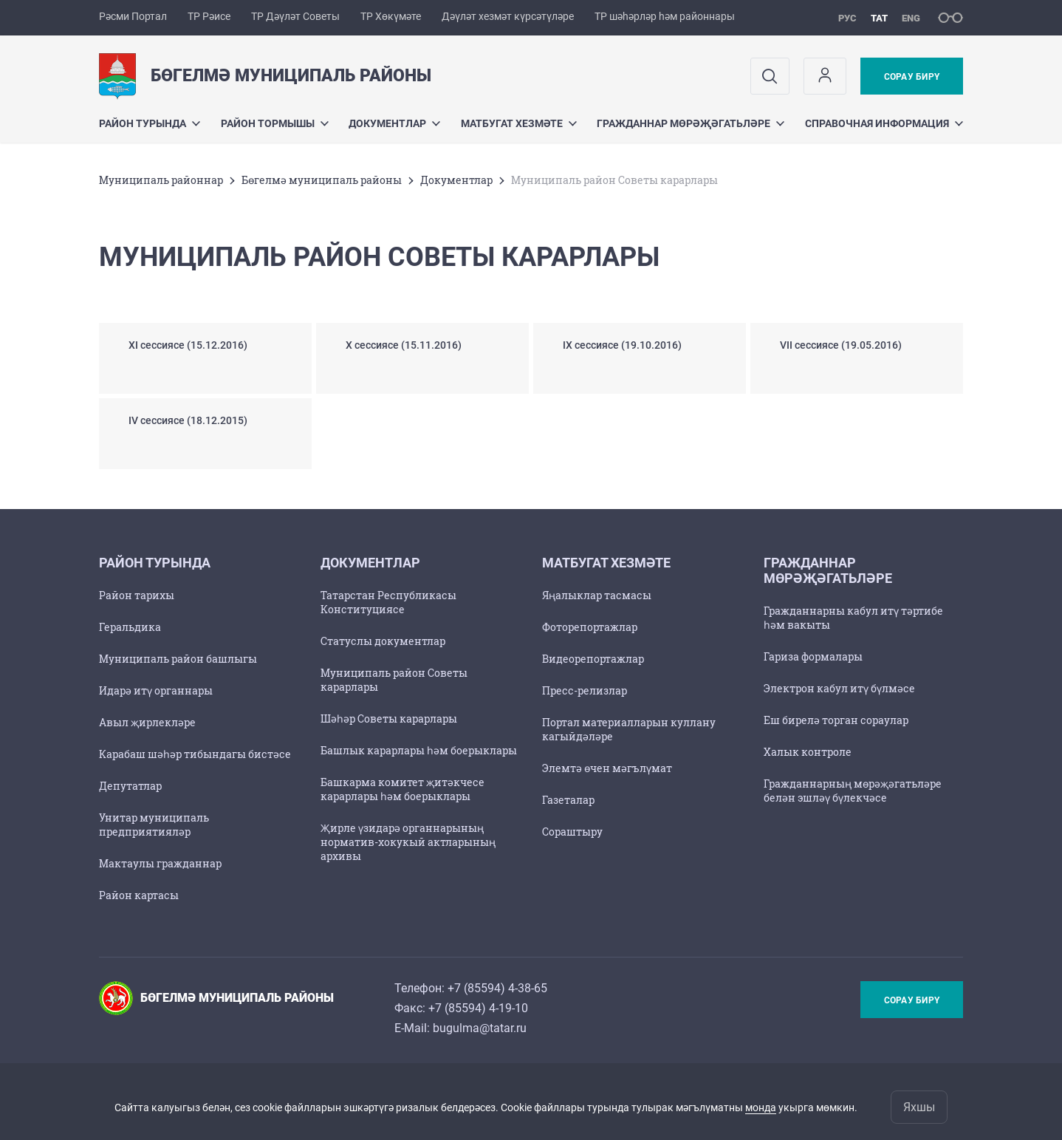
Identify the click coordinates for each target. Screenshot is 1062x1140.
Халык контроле (808, 752)
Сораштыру (572, 832)
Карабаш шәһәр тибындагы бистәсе (195, 754)
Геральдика (130, 627)
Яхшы (919, 1107)
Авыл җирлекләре (147, 722)
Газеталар (568, 800)
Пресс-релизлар (584, 690)
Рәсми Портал (133, 16)
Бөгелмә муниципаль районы (321, 180)
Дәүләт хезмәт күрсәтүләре (508, 16)
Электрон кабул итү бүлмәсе (839, 688)
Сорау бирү (911, 77)
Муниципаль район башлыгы (178, 659)
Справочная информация (884, 123)
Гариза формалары (813, 656)
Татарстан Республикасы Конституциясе (388, 602)
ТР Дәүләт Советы (295, 16)
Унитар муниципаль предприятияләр (154, 824)
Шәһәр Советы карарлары (389, 718)
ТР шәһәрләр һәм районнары (665, 16)
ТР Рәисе (209, 16)
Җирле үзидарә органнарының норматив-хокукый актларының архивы (408, 842)
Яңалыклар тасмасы (596, 595)
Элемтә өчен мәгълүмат (607, 768)
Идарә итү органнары (156, 690)
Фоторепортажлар (589, 627)
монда (760, 1107)
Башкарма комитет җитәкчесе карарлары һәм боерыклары (402, 789)
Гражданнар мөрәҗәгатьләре (690, 123)
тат (879, 18)
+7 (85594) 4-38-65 (497, 988)
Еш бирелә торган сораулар (836, 720)
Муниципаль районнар (161, 180)
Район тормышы (275, 123)
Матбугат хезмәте (519, 123)
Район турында (149, 123)
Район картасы (139, 895)
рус (847, 18)
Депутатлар (130, 786)
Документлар (394, 123)
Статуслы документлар (383, 641)
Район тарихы (136, 595)
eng (911, 18)
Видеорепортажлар (593, 659)
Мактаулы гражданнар (160, 863)
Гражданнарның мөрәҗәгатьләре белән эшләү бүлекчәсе (853, 791)
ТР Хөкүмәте (390, 16)
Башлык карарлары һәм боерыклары (419, 750)
